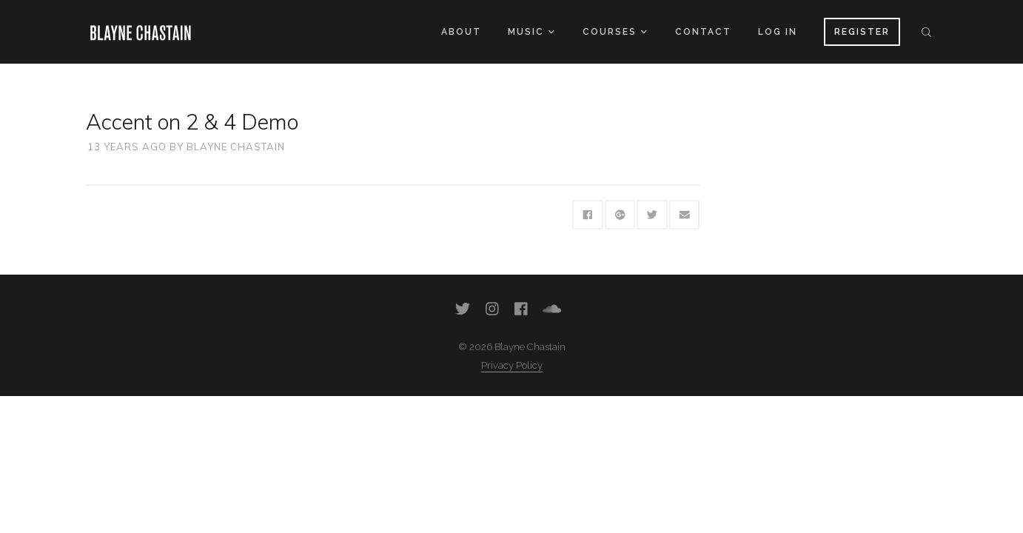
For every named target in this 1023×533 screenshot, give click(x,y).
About (461, 32)
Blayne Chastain (236, 146)
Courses (614, 32)
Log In (777, 32)
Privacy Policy (512, 365)
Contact (703, 32)
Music (531, 32)
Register (862, 32)
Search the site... (926, 32)
